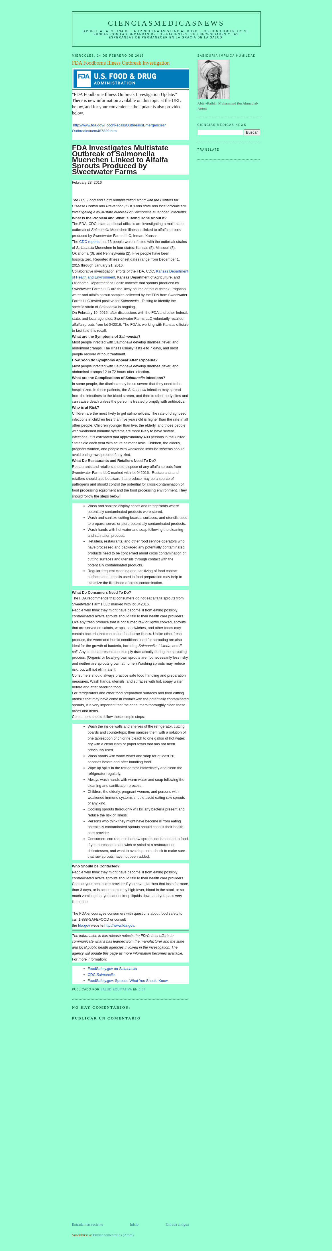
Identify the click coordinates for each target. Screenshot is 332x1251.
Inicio (134, 1224)
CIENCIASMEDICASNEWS (166, 23)
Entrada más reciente (87, 1224)
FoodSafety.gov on (112, 969)
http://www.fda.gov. (119, 925)
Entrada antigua (177, 1224)
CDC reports (89, 241)
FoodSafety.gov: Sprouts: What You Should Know (128, 980)
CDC (101, 974)
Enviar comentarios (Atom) (113, 1235)
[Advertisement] (115, 1181)
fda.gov (84, 925)
